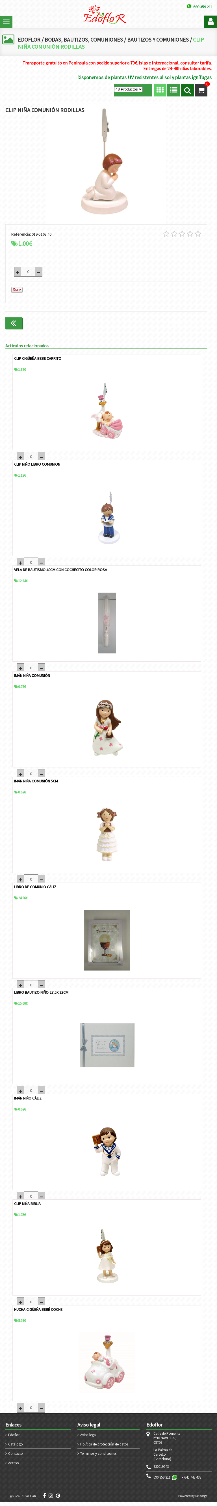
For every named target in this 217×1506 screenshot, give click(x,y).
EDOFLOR (29, 39)
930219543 (161, 1470)
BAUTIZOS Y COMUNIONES (161, 39)
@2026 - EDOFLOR (23, 1499)
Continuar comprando (183, 322)
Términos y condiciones (98, 1457)
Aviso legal (88, 1438)
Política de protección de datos (104, 1447)
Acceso (13, 1466)
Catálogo (15, 1447)
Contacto (15, 1457)
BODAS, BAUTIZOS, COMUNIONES (85, 39)
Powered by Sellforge (192, 1499)
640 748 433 (192, 1481)
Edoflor (13, 1438)
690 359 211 (161, 1481)
